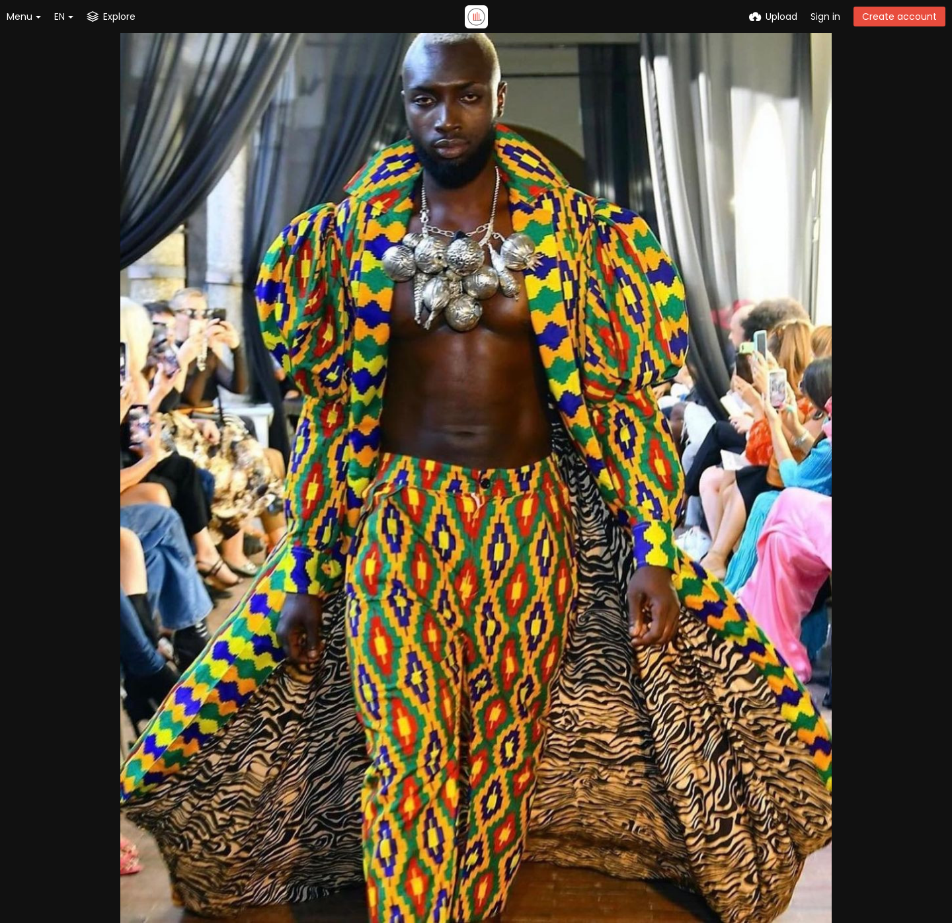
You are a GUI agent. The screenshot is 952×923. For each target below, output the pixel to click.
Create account (899, 16)
